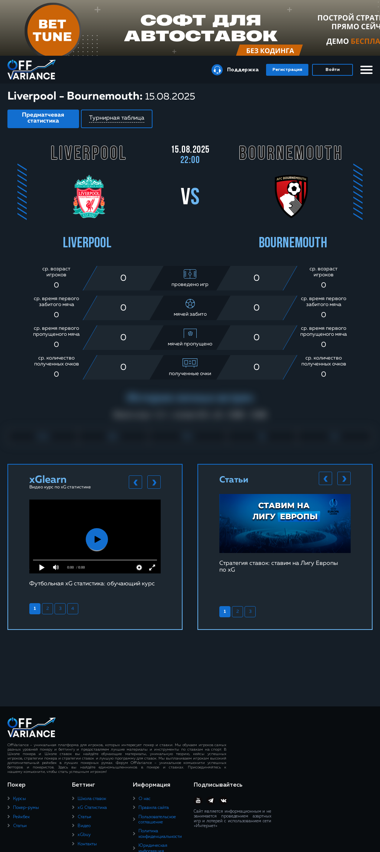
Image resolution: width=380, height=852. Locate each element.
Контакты (87, 844)
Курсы (19, 799)
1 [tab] (35, 609)
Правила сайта (153, 808)
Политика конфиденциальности (160, 834)
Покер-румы (26, 808)
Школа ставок (92, 799)
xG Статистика (92, 808)
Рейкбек (21, 817)
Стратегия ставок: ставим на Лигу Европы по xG (278, 566)
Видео (84, 826)
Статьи (20, 826)
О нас (144, 799)
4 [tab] (72, 609)
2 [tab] (47, 609)
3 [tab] (60, 609)
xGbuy (84, 835)
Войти (332, 70)
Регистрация (287, 70)
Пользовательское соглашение (157, 820)
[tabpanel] (95, 543)
